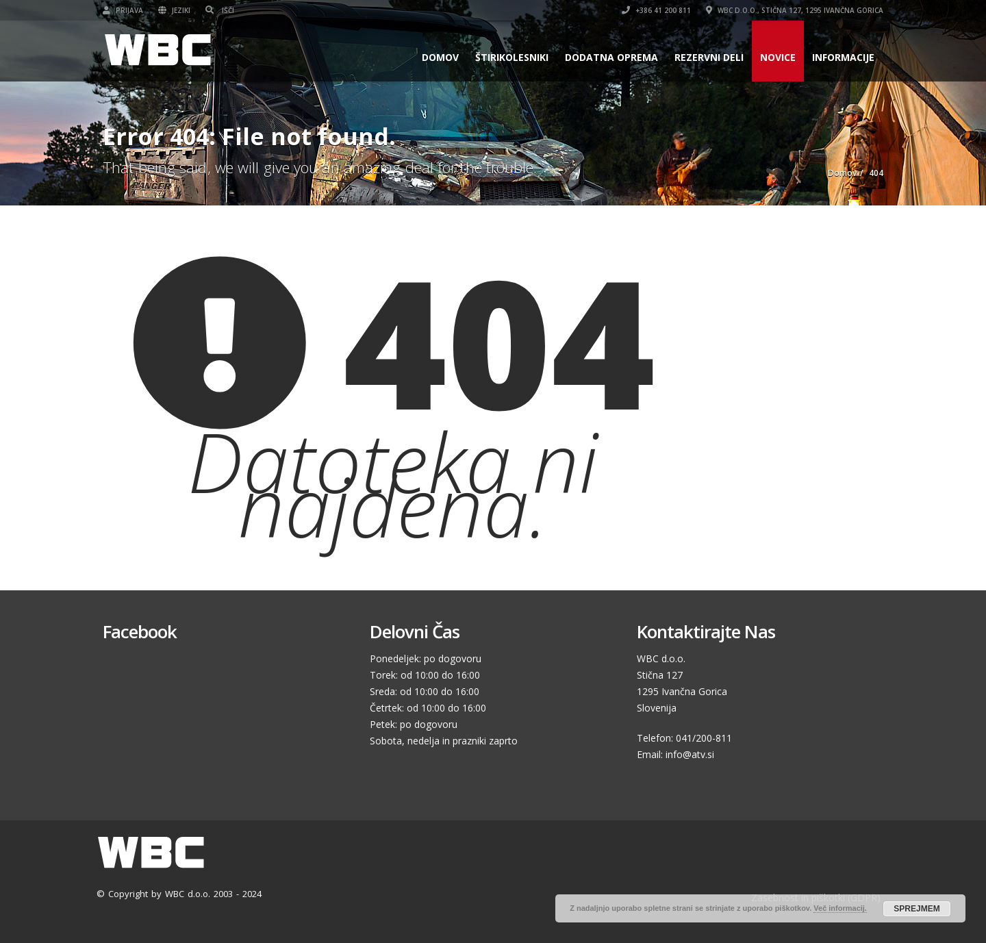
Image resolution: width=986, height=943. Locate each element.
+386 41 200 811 (656, 10)
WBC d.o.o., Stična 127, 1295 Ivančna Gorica (794, 10)
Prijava (123, 10)
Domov (440, 57)
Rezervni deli (709, 57)
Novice (778, 57)
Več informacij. (840, 908)
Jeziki (174, 10)
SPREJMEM (916, 909)
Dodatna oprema (611, 57)
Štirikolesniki (511, 57)
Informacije (843, 57)
